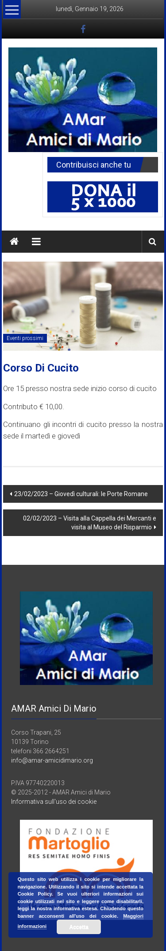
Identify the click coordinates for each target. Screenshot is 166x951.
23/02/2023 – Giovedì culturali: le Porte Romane (81, 493)
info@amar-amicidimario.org (52, 760)
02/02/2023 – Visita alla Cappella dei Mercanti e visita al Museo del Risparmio (89, 523)
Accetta (79, 927)
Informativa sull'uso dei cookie (54, 801)
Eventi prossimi (25, 338)
